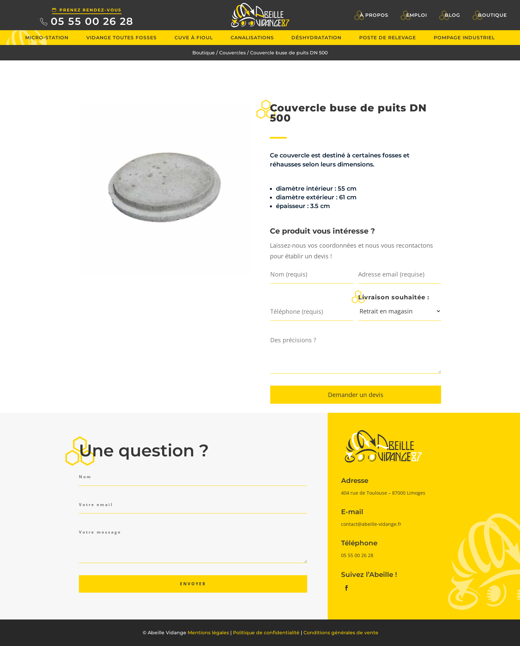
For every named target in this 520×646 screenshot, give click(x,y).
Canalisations (252, 38)
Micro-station (46, 38)
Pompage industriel (464, 38)
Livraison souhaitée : (393, 297)
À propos (374, 15)
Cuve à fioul (194, 38)
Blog (452, 15)
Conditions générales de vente (340, 633)
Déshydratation (316, 38)
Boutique (492, 15)
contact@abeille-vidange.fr (371, 524)
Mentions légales (208, 633)
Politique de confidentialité (266, 633)
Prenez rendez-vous (90, 9)
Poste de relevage (387, 38)
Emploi (416, 15)
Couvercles (232, 53)
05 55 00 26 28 (92, 21)
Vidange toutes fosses (121, 38)
